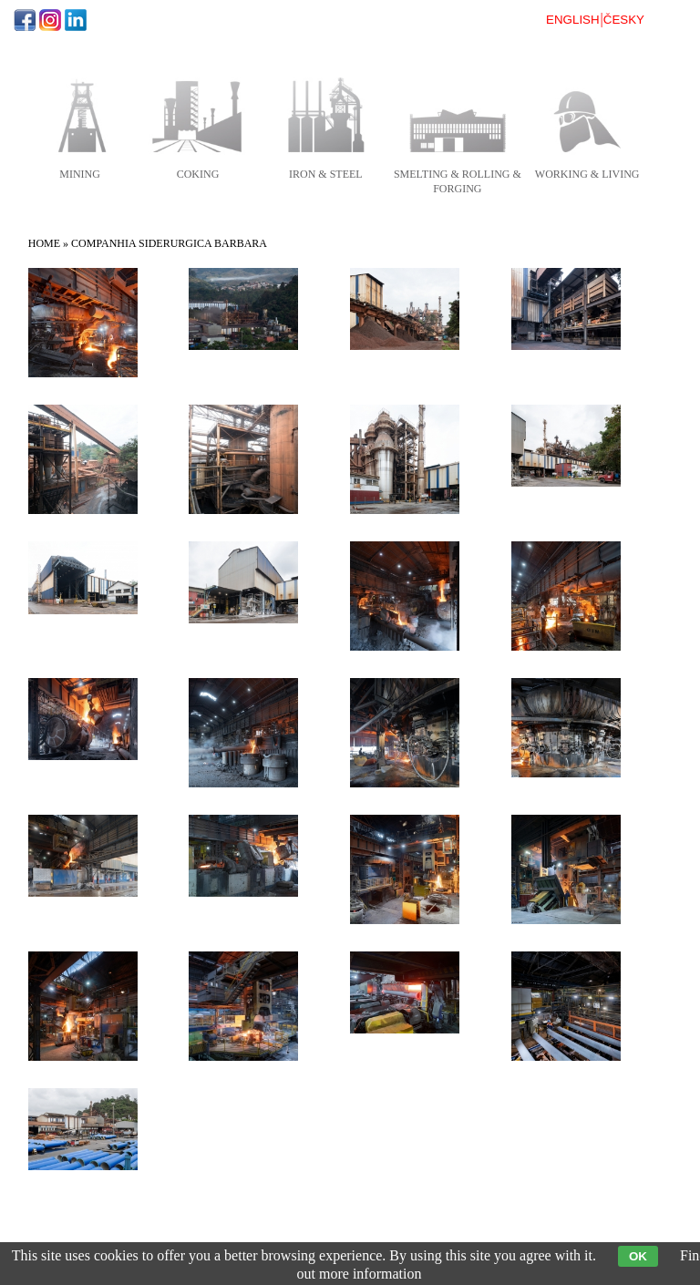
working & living (587, 174)
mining (79, 174)
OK (638, 1256)
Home (44, 243)
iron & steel (326, 174)
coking (198, 174)
